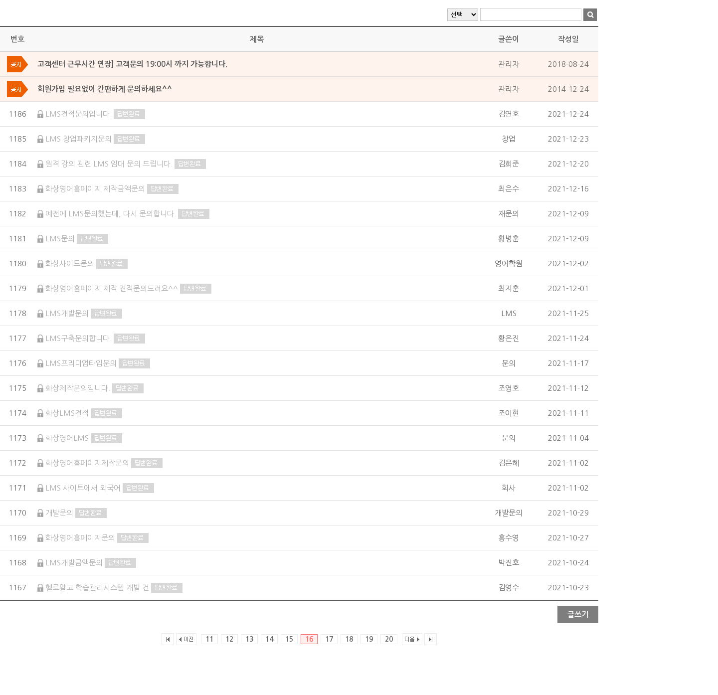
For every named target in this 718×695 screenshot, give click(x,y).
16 (309, 639)
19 (369, 639)
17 (329, 639)
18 (349, 639)
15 (289, 639)
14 (269, 639)
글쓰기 (577, 614)
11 (209, 639)
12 (229, 639)
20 (389, 639)
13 (249, 639)
